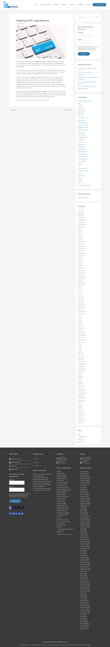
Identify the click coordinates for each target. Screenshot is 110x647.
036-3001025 (61, 461)
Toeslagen (80, 180)
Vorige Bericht (13, 111)
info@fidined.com (62, 463)
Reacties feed (81, 439)
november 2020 (82, 364)
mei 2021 (80, 350)
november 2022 (82, 306)
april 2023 (80, 294)
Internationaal (81, 139)
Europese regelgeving (83, 130)
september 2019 (82, 398)
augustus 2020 (81, 371)
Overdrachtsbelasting (83, 159)
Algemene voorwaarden (54, 643)
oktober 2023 (81, 280)
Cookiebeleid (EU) (35, 643)
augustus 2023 (81, 285)
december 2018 (82, 419)
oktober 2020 (81, 366)
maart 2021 (81, 354)
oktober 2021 (81, 337)
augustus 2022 (81, 313)
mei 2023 (80, 292)
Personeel (80, 163)
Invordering (80, 142)
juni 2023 (80, 289)
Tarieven (56, 5)
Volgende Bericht (68, 111)
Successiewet (81, 176)
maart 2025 (81, 239)
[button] (99, 5)
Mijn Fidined (80, 5)
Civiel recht (80, 115)
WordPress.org (81, 441)
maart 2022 (81, 325)
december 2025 (82, 217)
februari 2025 (81, 241)
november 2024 (82, 248)
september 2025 (82, 224)
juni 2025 (80, 232)
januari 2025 (81, 244)
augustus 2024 (81, 256)
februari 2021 (81, 357)
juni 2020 (80, 376)
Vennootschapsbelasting (84, 185)
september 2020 (82, 369)
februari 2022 (81, 328)
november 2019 (82, 393)
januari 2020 (81, 388)
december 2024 (82, 246)
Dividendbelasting (82, 123)
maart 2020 (81, 383)
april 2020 (80, 381)
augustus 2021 (81, 342)
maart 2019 (81, 412)
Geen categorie (82, 135)
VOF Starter (85, 198)
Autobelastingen (82, 110)
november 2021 (82, 335)
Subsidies (80, 173)
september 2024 (82, 253)
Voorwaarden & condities (86, 643)
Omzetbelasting (82, 149)
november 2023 (82, 277)
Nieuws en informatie (45, 5)
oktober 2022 (81, 309)
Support (64, 5)
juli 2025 (80, 229)
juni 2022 (80, 318)
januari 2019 (81, 417)
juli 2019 (80, 403)
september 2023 (82, 282)
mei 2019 (80, 407)
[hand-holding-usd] (13, 466)
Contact (71, 5)
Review (88, 5)
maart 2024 (81, 268)
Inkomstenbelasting (83, 137)
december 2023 (82, 275)
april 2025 (80, 236)
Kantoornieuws (81, 144)
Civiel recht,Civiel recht (83, 118)
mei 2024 (80, 263)
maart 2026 (81, 210)
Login (79, 434)
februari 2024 (81, 270)
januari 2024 (81, 273)
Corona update (21, 24)
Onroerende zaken (82, 156)
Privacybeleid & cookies (23, 643)
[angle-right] (35, 459)
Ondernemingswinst (83, 154)
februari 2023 (81, 299)
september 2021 (82, 340)
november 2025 (82, 220)
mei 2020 (80, 378)
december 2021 (82, 333)
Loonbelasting (81, 147)
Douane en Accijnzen (83, 125)
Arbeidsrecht (81, 108)
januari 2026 (81, 215)
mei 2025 (80, 234)
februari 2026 (81, 212)
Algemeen (80, 106)
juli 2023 (80, 287)
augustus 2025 (81, 227)
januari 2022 (81, 330)
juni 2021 (80, 347)
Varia (79, 183)
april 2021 (80, 352)
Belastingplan (81, 113)
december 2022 (82, 304)
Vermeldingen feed (82, 437)
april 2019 (80, 410)
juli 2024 (80, 258)
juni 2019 (80, 405)
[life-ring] (15, 459)
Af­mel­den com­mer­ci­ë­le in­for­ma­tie (70, 643)
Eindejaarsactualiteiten (83, 127)
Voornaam (80, 33)
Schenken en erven (82, 168)
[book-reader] (14, 462)
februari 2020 (81, 386)
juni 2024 (80, 260)
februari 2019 (81, 415)
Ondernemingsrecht (83, 151)
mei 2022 (80, 321)
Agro (79, 103)
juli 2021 (80, 345)
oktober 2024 (81, 251)
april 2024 (80, 265)
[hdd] (13, 469)
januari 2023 (81, 301)
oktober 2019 (81, 395)
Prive (79, 166)
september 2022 (82, 311)
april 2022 (80, 323)
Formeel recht (81, 132)
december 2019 (82, 390)
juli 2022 (80, 316)
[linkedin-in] (22, 513)
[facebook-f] (10, 513)
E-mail (80, 40)
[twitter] (13, 513)
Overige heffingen (82, 161)
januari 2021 (81, 359)
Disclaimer (43, 643)
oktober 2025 (81, 222)
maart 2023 (81, 297)
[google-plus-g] (16, 513)
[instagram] (19, 513)
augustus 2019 (81, 400)
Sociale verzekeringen (83, 171)
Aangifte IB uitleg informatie (85, 101)
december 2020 (82, 362)
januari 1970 (81, 422)
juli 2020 (80, 374)
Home (36, 5)
